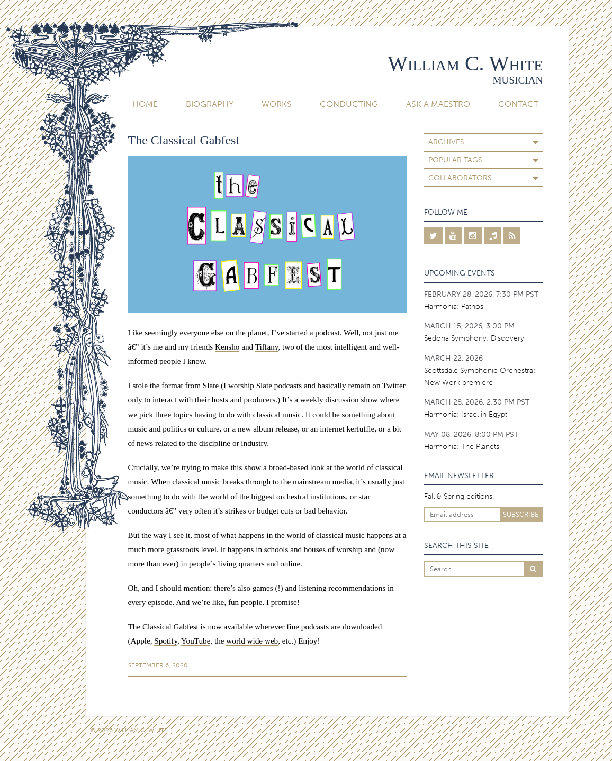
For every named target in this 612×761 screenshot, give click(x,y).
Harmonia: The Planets (461, 446)
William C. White (465, 63)
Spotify (165, 640)
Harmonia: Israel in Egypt (465, 414)
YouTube (195, 640)
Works (277, 104)
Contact (518, 104)
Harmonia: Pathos (453, 306)
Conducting (349, 104)
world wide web (252, 640)
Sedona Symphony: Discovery (474, 338)
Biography (209, 104)
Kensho (227, 346)
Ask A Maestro (438, 104)
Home (145, 104)
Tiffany (266, 346)
